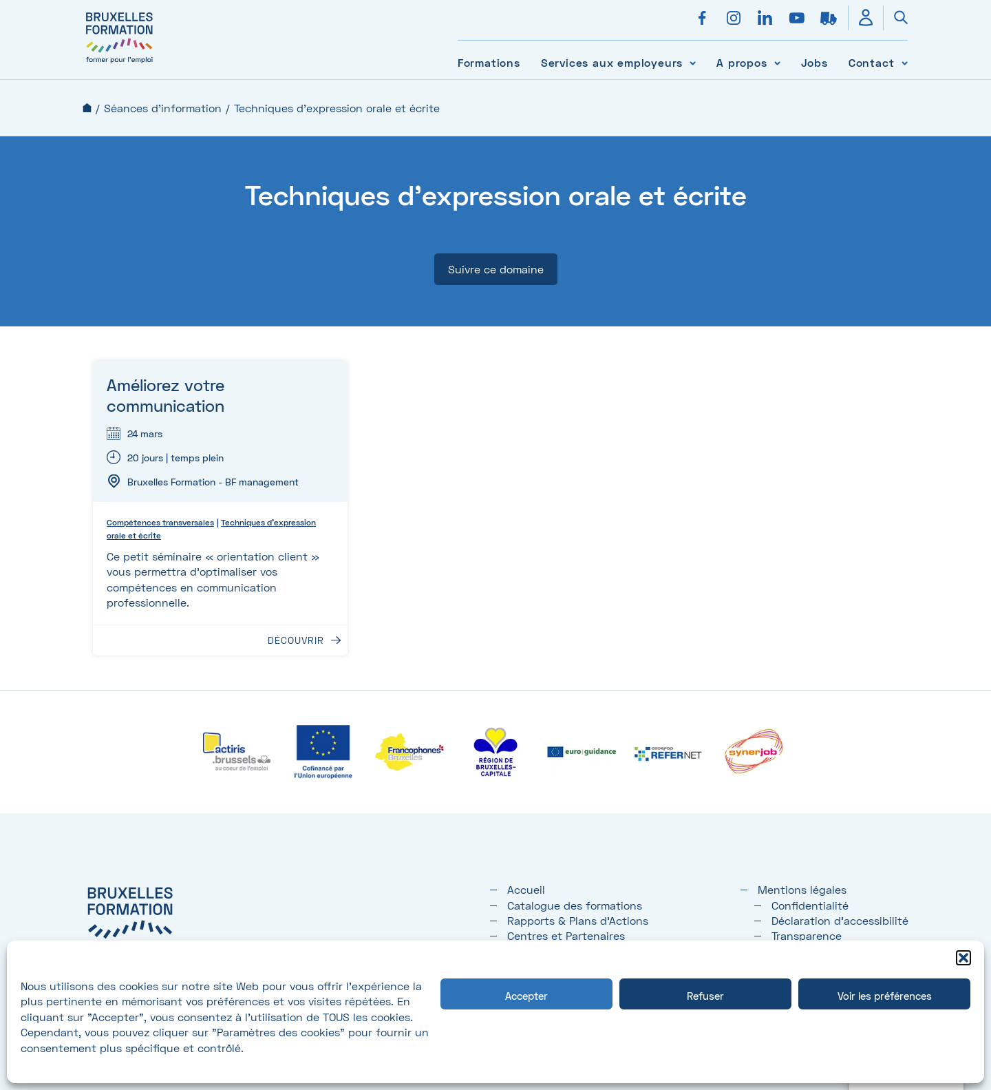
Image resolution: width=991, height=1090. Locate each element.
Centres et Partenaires (566, 935)
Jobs (814, 62)
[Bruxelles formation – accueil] (119, 63)
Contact (872, 62)
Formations (489, 62)
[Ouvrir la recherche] (895, 18)
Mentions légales (802, 889)
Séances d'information (163, 107)
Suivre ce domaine (496, 268)
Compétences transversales (160, 522)
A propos (741, 62)
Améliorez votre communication (165, 395)
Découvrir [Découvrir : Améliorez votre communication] (296, 640)
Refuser (705, 995)
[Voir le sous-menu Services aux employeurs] (693, 62)
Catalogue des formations (574, 905)
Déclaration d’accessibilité (839, 920)
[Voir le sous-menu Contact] (905, 62)
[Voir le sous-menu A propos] (777, 62)
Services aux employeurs (612, 62)
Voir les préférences (885, 995)
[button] (963, 958)
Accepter (526, 995)
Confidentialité (810, 905)
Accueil (87, 107)
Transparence (806, 935)
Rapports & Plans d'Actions (577, 920)
